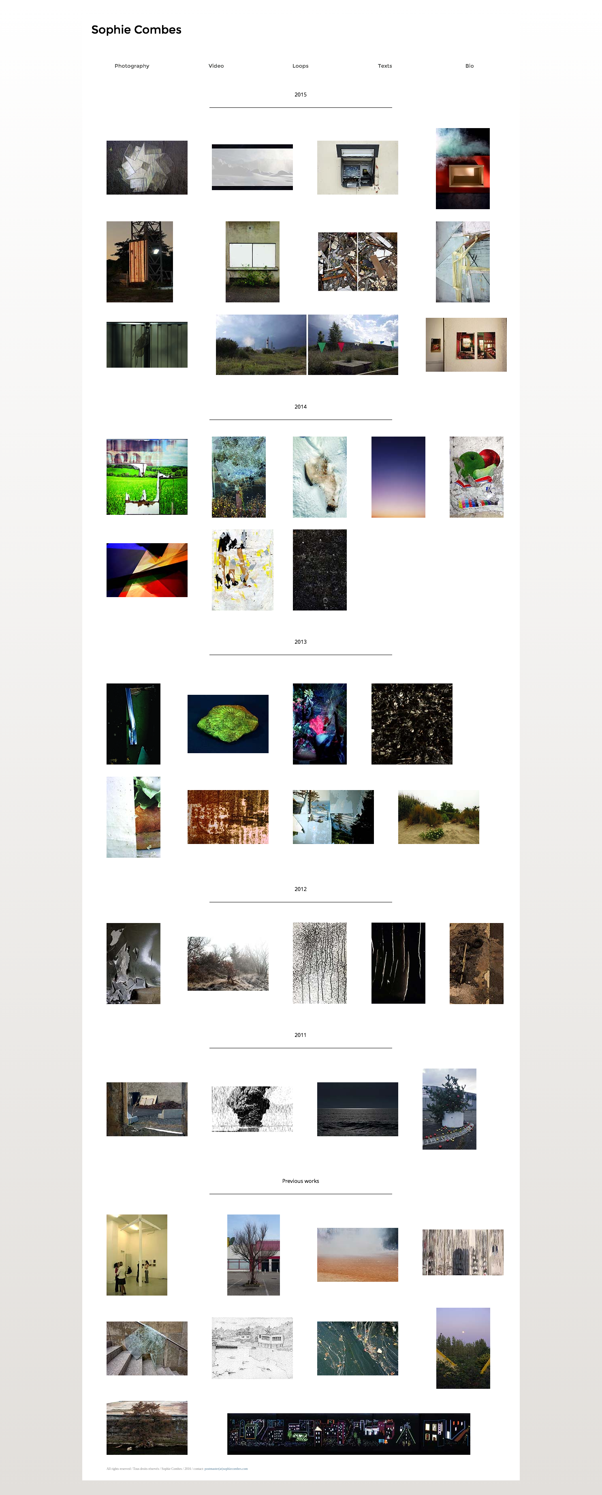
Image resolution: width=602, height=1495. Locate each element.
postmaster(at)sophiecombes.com (226, 1469)
